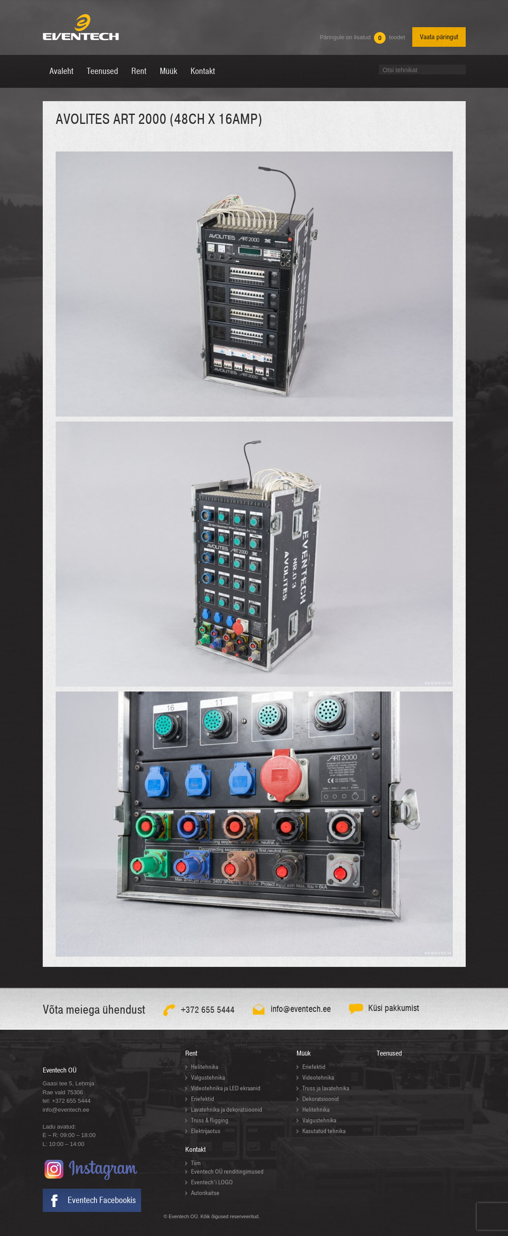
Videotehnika (318, 1077)
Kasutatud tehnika (323, 1131)
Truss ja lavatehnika (325, 1088)
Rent (191, 1053)
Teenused (389, 1053)
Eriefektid (202, 1099)
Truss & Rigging (209, 1120)
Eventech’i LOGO (212, 1182)
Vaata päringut (439, 37)
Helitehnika (204, 1067)
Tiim (196, 1163)
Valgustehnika (208, 1077)
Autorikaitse (205, 1193)
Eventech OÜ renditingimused (227, 1171)
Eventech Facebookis (102, 1200)
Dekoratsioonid (320, 1099)
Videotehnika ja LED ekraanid (225, 1088)
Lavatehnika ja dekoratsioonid (226, 1109)
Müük (304, 1053)
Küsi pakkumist (393, 1008)
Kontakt (195, 1149)
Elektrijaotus (205, 1131)
